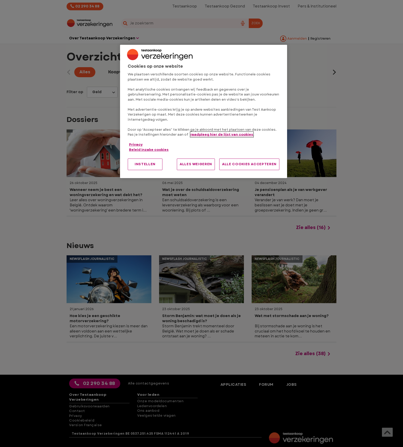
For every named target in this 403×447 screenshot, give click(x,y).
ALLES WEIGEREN (196, 164)
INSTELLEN (145, 164)
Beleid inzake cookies (149, 149)
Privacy (136, 144)
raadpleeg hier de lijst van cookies (221, 134)
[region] (203, 111)
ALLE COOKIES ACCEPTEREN (249, 164)
